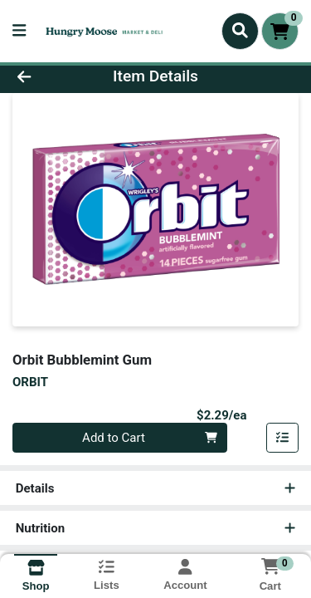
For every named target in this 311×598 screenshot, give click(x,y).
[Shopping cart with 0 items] (280, 31)
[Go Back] (48, 76)
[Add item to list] (282, 438)
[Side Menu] (19, 31)
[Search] (240, 30)
